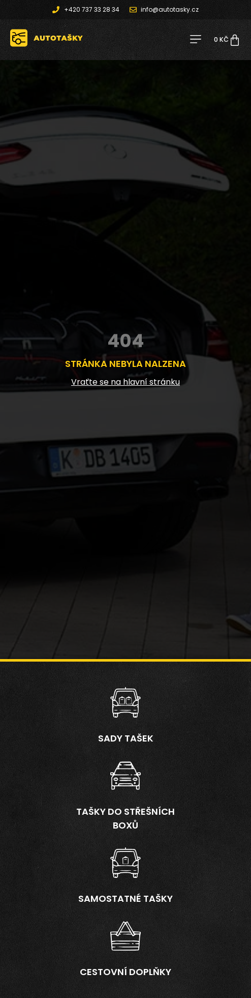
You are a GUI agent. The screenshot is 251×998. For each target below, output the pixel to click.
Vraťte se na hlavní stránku (125, 382)
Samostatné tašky (125, 898)
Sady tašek (125, 738)
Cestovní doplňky (125, 971)
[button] (195, 40)
